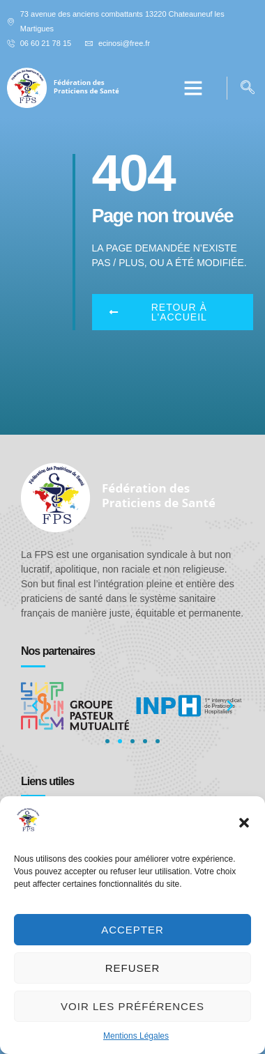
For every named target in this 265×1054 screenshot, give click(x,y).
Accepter (132, 930)
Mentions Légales (136, 1036)
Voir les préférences (132, 1006)
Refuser (132, 968)
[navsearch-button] (247, 88)
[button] (244, 823)
